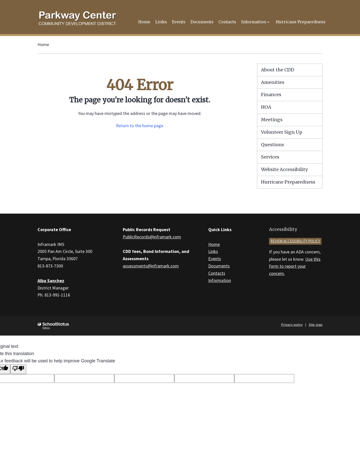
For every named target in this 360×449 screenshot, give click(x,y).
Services (270, 157)
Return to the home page (139, 125)
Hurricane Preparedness (288, 182)
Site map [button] (315, 325)
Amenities (272, 82)
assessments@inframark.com (151, 266)
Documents (219, 266)
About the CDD (277, 70)
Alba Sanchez (51, 280)
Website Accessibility (284, 169)
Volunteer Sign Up (281, 132)
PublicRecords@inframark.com (152, 237)
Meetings (271, 119)
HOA (266, 107)
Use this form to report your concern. (294, 266)
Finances (271, 94)
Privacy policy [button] (291, 325)
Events (214, 258)
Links (213, 251)
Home (43, 44)
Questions (272, 144)
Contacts (216, 273)
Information (219, 280)
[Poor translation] (18, 369)
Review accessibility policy (295, 241)
